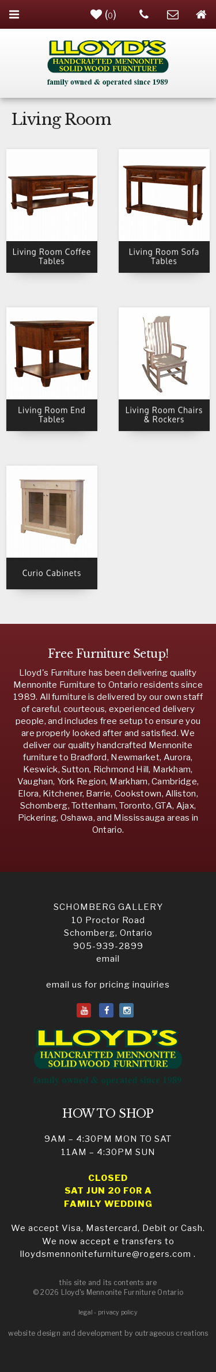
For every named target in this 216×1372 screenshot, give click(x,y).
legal (85, 1312)
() (103, 14)
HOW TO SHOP (108, 1114)
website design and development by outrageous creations (108, 1333)
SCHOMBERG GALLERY (108, 907)
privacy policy (118, 1312)
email (108, 959)
